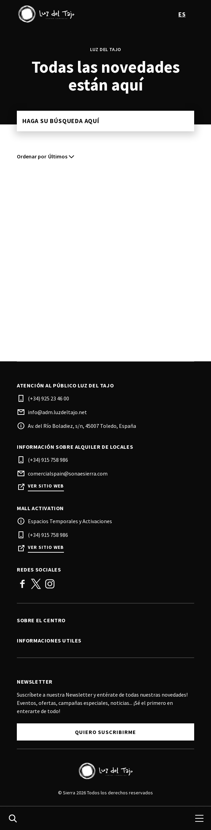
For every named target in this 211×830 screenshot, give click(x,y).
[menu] (199, 818)
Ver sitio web (46, 486)
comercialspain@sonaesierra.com (68, 473)
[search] (13, 818)
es (182, 14)
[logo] (62, 14)
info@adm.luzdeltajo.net (57, 412)
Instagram (49, 583)
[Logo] (105, 771)
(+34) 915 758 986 (48, 459)
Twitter (36, 583)
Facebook (22, 583)
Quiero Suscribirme (105, 732)
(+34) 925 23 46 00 (48, 398)
